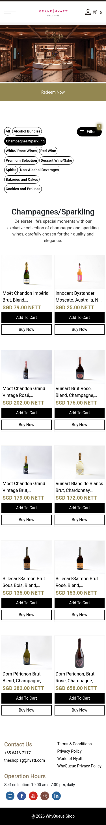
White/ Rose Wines (21, 151)
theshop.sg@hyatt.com (24, 760)
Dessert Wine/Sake (56, 160)
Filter (90, 130)
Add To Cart (26, 317)
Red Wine (48, 151)
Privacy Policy (69, 751)
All (8, 131)
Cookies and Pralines (23, 189)
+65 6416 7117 (17, 753)
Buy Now (26, 329)
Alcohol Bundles (27, 131)
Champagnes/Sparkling (25, 141)
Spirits (11, 170)
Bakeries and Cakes (22, 179)
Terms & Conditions (74, 744)
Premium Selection (21, 160)
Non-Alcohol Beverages (39, 170)
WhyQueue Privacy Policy (79, 766)
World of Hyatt (70, 758)
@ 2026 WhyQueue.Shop (53, 816)
